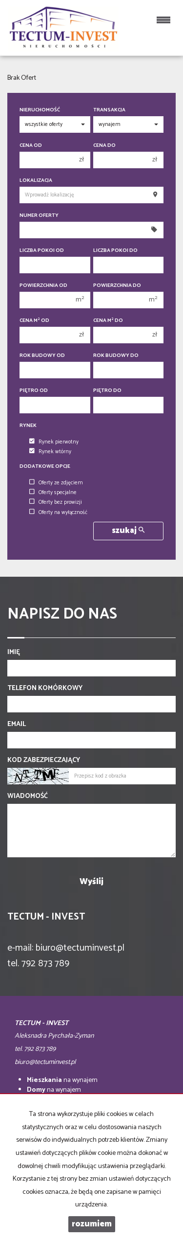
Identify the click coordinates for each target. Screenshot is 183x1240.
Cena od (31, 145)
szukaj (128, 530)
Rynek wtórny (50, 451)
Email (16, 724)
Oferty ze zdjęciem (56, 482)
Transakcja (109, 110)
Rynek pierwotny (54, 442)
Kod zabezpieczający (43, 760)
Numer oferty (39, 215)
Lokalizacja (36, 180)
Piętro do (107, 390)
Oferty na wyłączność (58, 512)
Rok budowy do (116, 355)
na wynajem (62, 1080)
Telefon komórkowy (44, 688)
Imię (13, 652)
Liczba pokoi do (115, 250)
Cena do (104, 145)
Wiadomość (27, 796)
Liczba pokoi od (42, 250)
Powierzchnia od (43, 285)
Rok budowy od (42, 355)
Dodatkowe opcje (45, 466)
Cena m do (108, 320)
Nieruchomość (40, 110)
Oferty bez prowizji (55, 502)
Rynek (28, 425)
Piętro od (34, 390)
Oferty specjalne (53, 492)
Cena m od (34, 320)
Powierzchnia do (117, 285)
